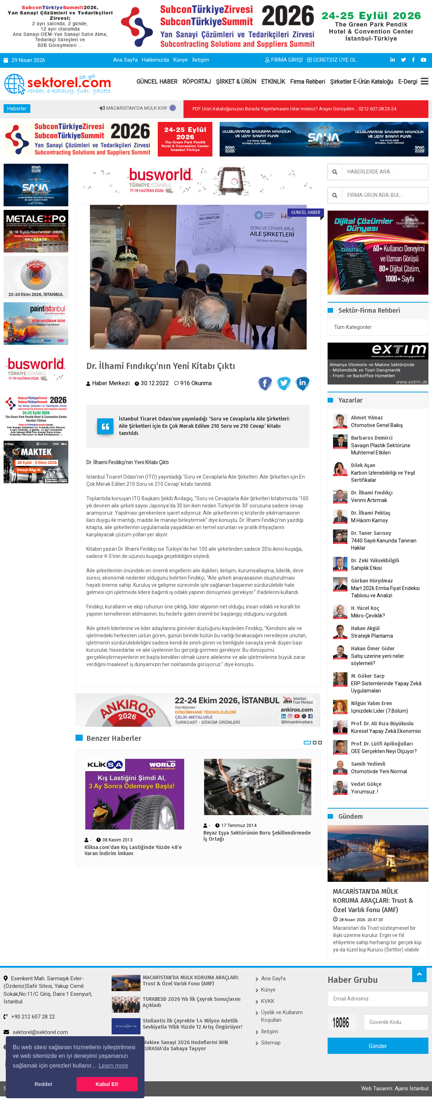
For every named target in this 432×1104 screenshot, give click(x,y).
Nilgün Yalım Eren (371, 703)
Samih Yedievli (368, 764)
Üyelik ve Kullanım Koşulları (282, 1016)
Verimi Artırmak (369, 500)
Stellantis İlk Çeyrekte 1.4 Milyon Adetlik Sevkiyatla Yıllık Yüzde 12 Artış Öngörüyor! (192, 1024)
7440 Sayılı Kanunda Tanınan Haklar (383, 544)
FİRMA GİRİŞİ (284, 60)
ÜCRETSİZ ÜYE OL (332, 60)
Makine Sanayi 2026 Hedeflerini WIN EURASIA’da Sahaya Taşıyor (185, 1046)
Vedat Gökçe (366, 784)
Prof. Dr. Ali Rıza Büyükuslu (382, 724)
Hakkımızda (155, 60)
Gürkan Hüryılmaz (372, 581)
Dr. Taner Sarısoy (371, 533)
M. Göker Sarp (368, 676)
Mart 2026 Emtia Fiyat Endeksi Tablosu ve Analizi (385, 591)
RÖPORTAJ (196, 81)
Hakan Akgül (365, 628)
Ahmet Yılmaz (367, 418)
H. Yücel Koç (365, 608)
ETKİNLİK (273, 81)
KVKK (268, 1001)
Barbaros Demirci (372, 438)
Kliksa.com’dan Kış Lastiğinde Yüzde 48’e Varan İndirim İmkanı (133, 851)
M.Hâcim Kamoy (369, 520)
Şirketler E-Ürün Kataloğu (361, 81)
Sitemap (271, 1042)
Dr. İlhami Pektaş (370, 513)
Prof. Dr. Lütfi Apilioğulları (382, 744)
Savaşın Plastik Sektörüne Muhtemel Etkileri (380, 449)
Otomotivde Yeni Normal (379, 771)
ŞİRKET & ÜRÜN (236, 81)
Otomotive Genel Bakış (377, 425)
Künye (180, 60)
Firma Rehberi (307, 81)
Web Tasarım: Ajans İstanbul (394, 1088)
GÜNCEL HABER (157, 81)
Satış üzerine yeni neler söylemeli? (377, 659)
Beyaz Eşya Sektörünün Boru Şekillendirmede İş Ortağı (257, 836)
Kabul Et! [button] (107, 1084)
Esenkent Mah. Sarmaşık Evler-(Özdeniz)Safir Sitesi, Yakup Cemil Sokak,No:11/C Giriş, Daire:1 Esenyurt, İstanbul (48, 990)
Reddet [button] (43, 1084)
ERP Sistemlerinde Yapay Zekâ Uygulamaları (386, 687)
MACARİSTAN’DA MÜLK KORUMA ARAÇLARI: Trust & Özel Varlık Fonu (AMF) (373, 901)
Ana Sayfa (125, 60)
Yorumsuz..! (364, 792)
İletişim (200, 60)
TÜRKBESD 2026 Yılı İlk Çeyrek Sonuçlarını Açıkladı (192, 1002)
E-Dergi (407, 81)
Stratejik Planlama (372, 636)
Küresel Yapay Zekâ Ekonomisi (386, 731)
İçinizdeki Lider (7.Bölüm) (379, 711)
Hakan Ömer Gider (373, 649)
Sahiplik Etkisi (366, 568)
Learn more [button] (113, 1066)
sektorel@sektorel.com (36, 1032)
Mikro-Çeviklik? (368, 616)
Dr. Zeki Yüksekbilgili (375, 561)
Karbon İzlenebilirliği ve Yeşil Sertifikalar (383, 476)
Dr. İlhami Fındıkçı (372, 493)
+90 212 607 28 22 (29, 1016)
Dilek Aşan (363, 465)
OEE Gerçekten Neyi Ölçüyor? (384, 751)
